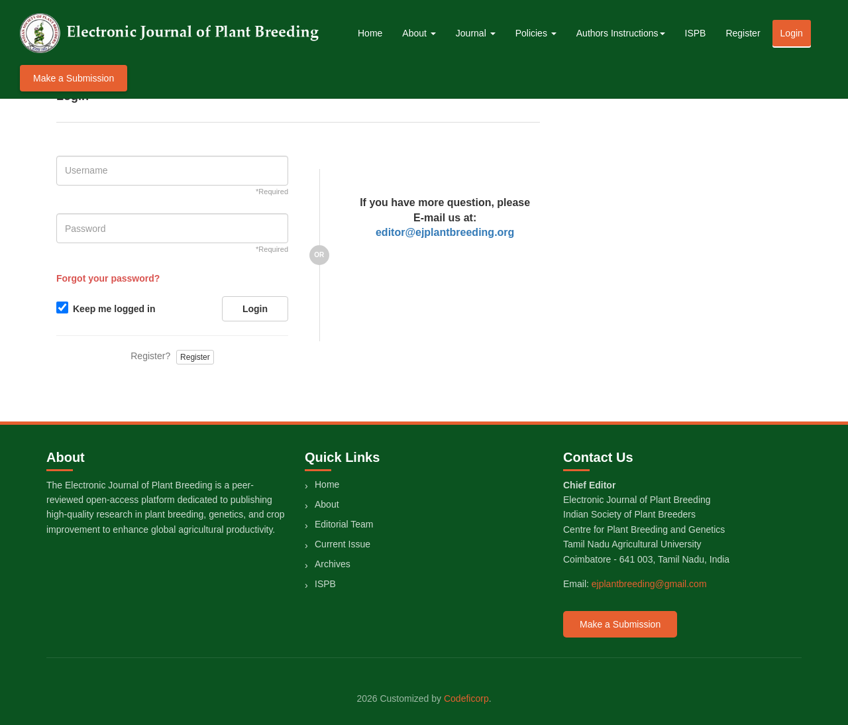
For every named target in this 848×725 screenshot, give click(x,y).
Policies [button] (535, 33)
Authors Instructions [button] (620, 33)
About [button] (418, 33)
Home (370, 33)
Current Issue (342, 544)
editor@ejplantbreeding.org (445, 232)
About (327, 504)
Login (791, 33)
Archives (332, 564)
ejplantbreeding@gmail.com (649, 584)
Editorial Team (344, 524)
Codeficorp (466, 698)
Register (742, 33)
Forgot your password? (108, 278)
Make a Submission (73, 78)
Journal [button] (476, 33)
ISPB (695, 33)
